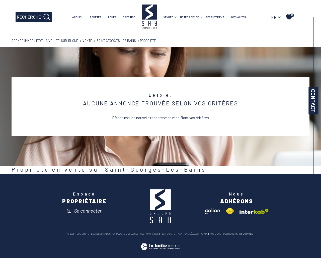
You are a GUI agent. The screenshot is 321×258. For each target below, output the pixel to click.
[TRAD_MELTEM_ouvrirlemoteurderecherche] (34, 17)
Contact (313, 100)
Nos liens (215, 233)
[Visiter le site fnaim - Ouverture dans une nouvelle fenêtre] (229, 211)
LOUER (112, 17)
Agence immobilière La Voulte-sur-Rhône (45, 41)
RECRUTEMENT (215, 17)
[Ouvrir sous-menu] (176, 17)
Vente (87, 41)
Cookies (248, 234)
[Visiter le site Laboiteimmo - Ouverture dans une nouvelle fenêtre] (160, 252)
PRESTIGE (129, 17)
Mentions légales (188, 233)
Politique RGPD (232, 233)
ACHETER (95, 17)
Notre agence (189, 17)
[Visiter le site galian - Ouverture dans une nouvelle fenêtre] (212, 211)
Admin (204, 233)
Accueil (77, 17)
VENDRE (168, 17)
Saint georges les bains (116, 41)
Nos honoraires (149, 233)
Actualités (238, 17)
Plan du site (167, 233)
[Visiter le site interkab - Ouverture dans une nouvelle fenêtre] (253, 211)
